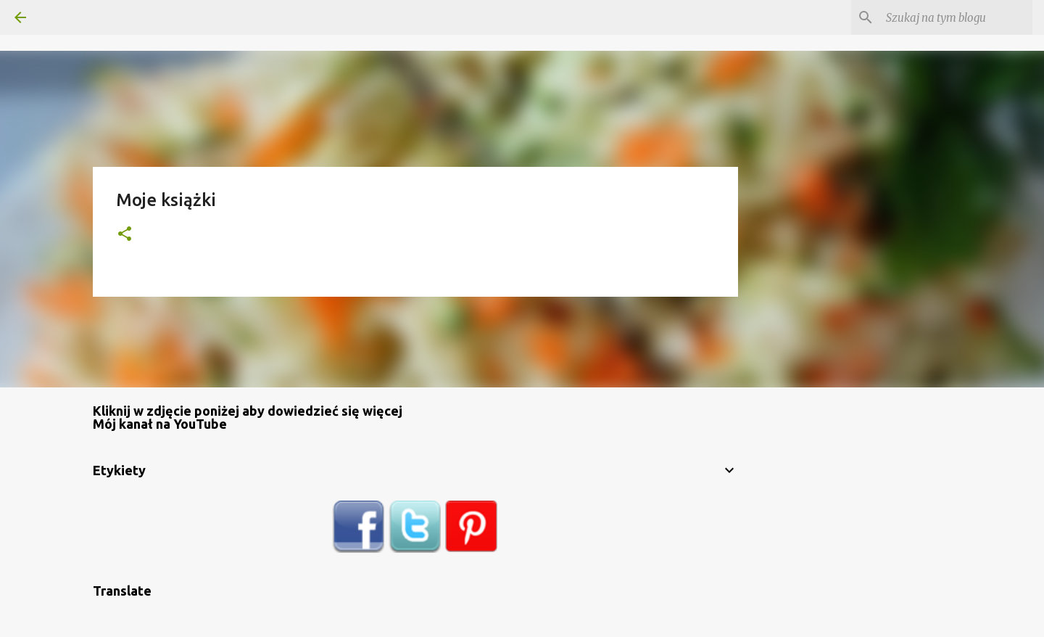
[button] (124, 234)
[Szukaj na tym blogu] (956, 17)
